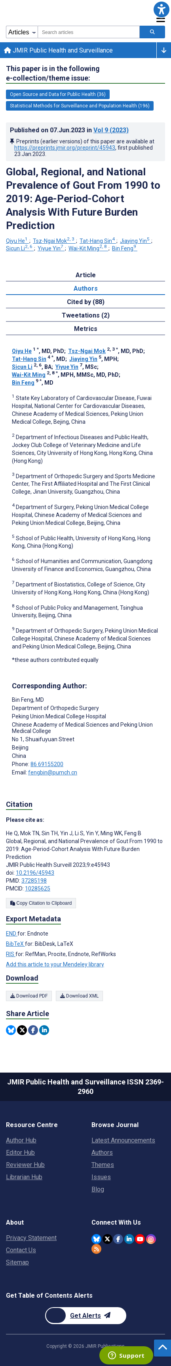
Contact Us (21, 1250)
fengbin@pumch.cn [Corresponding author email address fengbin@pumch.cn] (52, 772)
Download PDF (29, 996)
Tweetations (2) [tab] (86, 315)
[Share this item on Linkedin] (44, 1030)
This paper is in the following (53, 73)
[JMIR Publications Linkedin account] (129, 1239)
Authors (102, 1152)
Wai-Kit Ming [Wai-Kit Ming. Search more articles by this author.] (88, 248)
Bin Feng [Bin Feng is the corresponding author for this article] (28, 700)
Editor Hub (20, 1152)
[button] (161, 9)
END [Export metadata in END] (11, 933)
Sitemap (17, 1262)
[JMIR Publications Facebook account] (118, 1239)
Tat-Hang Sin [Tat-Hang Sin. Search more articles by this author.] (98, 241)
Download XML (79, 996)
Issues (101, 1177)
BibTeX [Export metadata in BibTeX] (15, 944)
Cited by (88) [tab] (85, 302)
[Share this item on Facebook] (33, 1030)
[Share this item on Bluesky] (11, 1030)
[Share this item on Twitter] (22, 1030)
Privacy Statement (31, 1238)
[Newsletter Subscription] (85, 1315)
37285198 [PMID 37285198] (34, 880)
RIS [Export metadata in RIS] (10, 954)
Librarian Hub (24, 1177)
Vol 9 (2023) (111, 130)
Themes (102, 1165)
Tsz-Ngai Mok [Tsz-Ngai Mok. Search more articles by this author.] (54, 241)
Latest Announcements (123, 1140)
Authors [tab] (86, 288)
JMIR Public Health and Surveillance (58, 50)
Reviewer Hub (25, 1165)
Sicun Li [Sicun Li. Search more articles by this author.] (20, 248)
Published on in (69, 130)
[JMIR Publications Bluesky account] (96, 1239)
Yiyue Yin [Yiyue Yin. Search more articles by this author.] (51, 248)
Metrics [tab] (85, 329)
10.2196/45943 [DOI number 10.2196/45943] (35, 873)
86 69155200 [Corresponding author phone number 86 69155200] (46, 764)
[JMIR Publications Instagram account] (151, 1239)
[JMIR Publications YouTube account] (140, 1239)
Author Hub (21, 1140)
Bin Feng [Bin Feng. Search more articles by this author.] (124, 248)
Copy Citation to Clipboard (41, 903)
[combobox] (89, 32)
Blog (97, 1189)
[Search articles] (152, 32)
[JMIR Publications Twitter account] (107, 1239)
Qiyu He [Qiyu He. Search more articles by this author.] (17, 241)
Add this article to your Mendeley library (55, 964)
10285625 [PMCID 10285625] (37, 888)
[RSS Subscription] (96, 1249)
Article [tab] (86, 275)
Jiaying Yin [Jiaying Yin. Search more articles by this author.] (135, 241)
